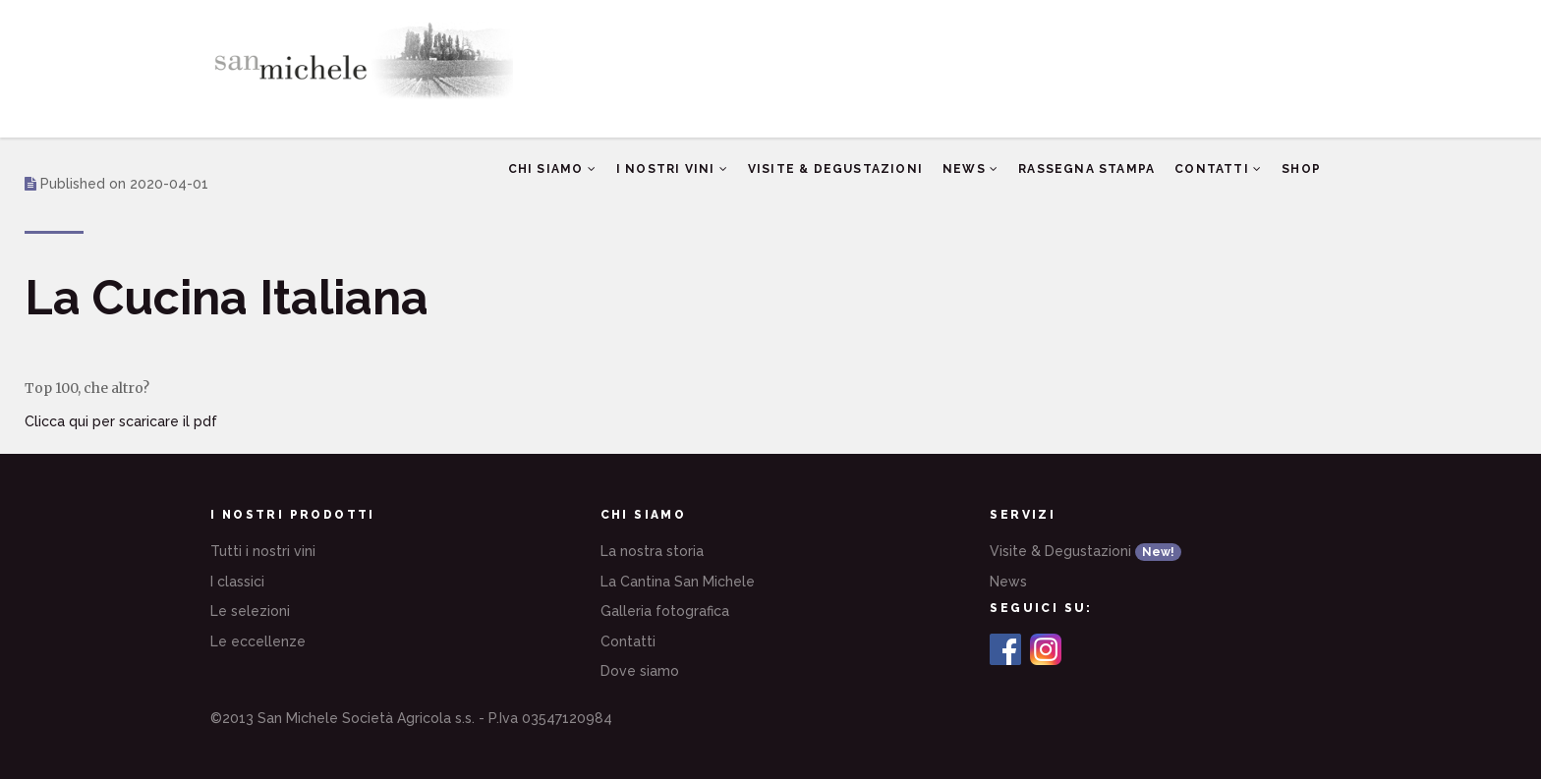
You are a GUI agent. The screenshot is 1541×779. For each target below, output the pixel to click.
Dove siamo (639, 671)
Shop (1301, 162)
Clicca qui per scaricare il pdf (121, 421)
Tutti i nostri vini (262, 551)
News (970, 169)
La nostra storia (652, 551)
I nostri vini (672, 169)
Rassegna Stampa (1086, 169)
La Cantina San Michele (677, 581)
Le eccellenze (258, 641)
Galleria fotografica (664, 611)
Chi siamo (552, 169)
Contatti (1218, 169)
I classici (237, 581)
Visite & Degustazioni (835, 169)
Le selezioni (250, 611)
